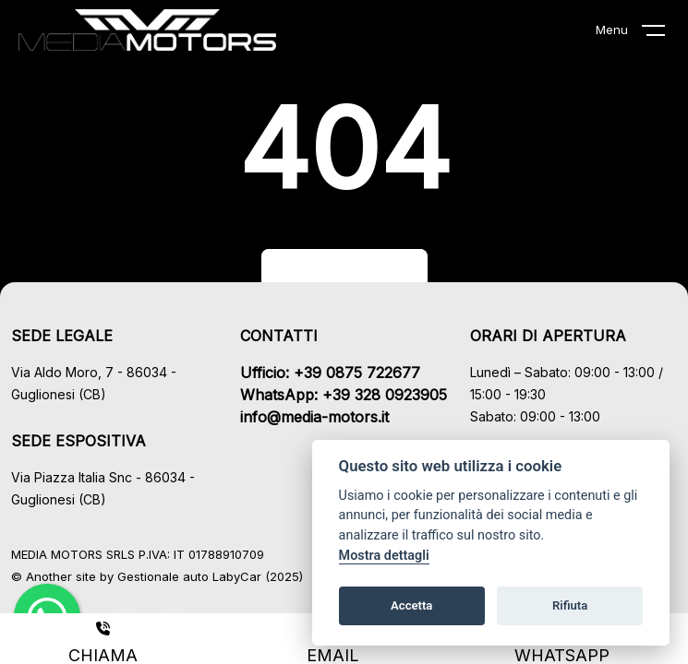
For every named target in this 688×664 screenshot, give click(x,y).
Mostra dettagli (384, 555)
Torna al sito (344, 272)
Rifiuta (569, 605)
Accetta (411, 605)
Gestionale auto (163, 576)
